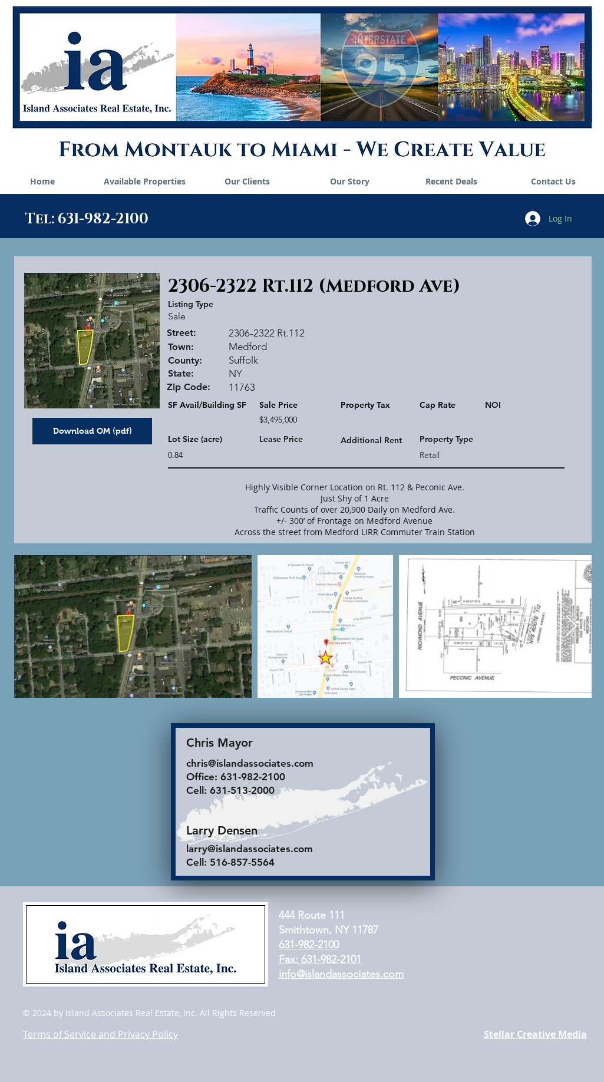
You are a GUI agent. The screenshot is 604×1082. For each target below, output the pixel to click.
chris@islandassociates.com (249, 763)
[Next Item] (571, 626)
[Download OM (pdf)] (92, 431)
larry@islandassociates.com (249, 849)
